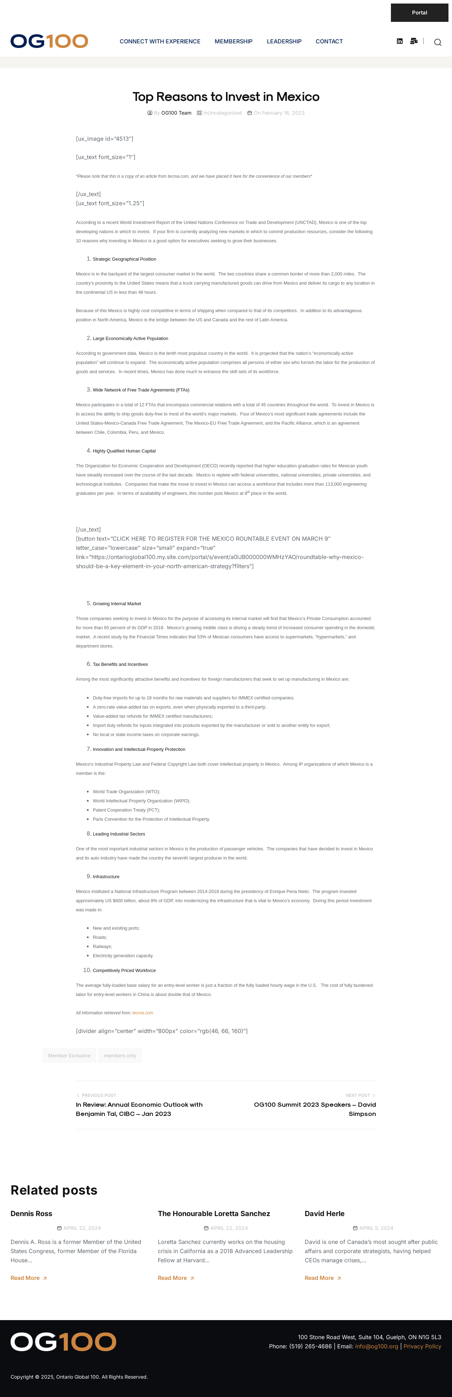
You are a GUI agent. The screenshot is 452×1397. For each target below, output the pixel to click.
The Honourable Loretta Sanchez (214, 1213)
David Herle (325, 1213)
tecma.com (142, 1012)
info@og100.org (376, 1346)
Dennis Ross (31, 1213)
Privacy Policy (422, 1346)
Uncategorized (225, 113)
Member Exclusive (69, 1055)
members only (120, 1055)
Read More (25, 1277)
